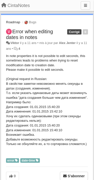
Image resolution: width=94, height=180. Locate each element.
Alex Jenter (67, 43)
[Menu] (85, 5)
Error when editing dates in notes (29, 34)
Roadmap (13, 22)
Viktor (14, 43)
